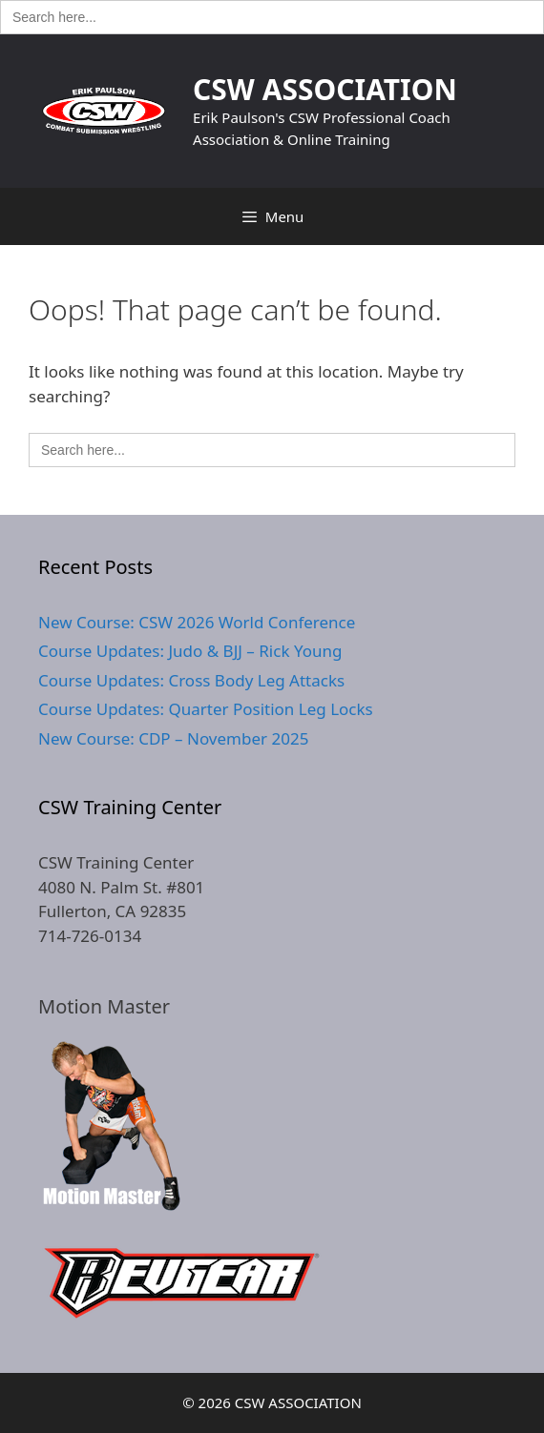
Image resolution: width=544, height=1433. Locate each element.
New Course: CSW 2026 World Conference (196, 622)
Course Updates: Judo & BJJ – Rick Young (190, 651)
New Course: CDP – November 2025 (173, 738)
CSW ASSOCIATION (325, 89)
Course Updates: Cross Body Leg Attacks (191, 680)
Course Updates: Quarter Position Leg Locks (205, 709)
